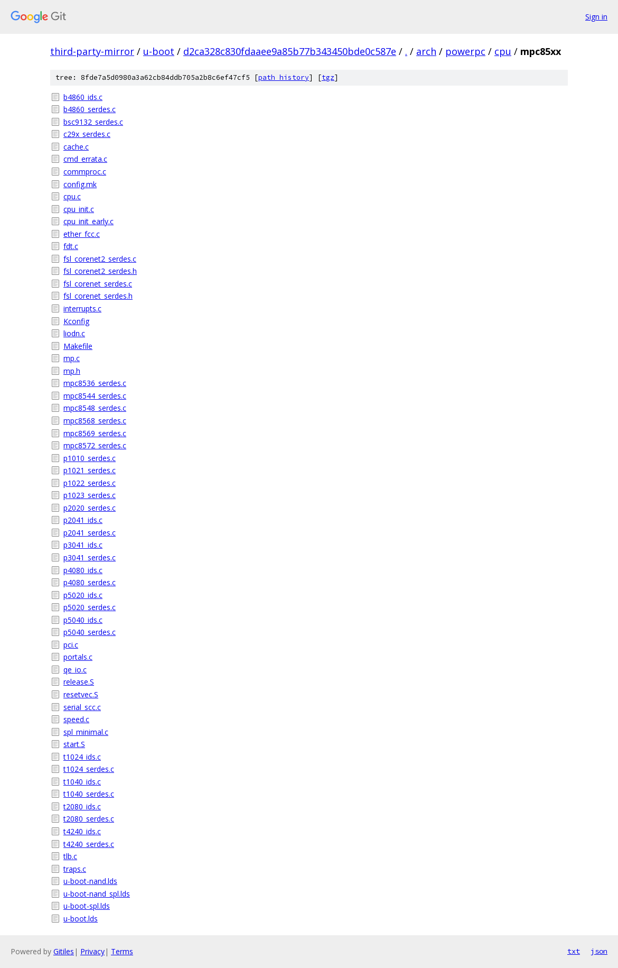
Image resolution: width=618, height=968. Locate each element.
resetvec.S (80, 694)
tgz (328, 77)
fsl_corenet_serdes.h (98, 296)
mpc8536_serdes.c (94, 383)
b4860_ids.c (82, 97)
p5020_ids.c (82, 595)
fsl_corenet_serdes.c (97, 284)
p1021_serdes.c (89, 470)
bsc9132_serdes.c (93, 122)
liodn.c (74, 333)
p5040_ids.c (82, 620)
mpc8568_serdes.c (94, 421)
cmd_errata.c (85, 159)
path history (283, 77)
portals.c (77, 657)
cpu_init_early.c (88, 221)
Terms (122, 951)
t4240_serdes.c (88, 844)
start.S (74, 744)
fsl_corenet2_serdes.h (100, 271)
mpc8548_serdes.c (94, 408)
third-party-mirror (92, 51)
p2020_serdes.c (89, 508)
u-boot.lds (80, 919)
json (599, 951)
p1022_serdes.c (89, 483)
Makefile (77, 346)
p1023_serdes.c (89, 495)
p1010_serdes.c (89, 458)
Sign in (596, 17)
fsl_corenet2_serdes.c (99, 259)
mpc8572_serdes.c (94, 445)
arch (426, 51)
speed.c (76, 719)
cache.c (76, 147)
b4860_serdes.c (89, 109)
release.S (78, 682)
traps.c (74, 869)
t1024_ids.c (82, 757)
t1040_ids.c (82, 782)
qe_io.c (75, 670)
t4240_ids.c (82, 831)
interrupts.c (82, 308)
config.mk (80, 184)
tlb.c (70, 856)
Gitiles (63, 951)
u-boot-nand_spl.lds (96, 894)
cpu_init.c (78, 209)
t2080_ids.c (82, 806)
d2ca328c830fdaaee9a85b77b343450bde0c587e (289, 51)
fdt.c (70, 246)
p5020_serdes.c (89, 607)
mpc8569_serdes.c (94, 433)
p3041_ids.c (82, 545)
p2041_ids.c (82, 520)
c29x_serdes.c (86, 134)
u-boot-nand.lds (90, 881)
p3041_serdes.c (89, 557)
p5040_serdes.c (89, 632)
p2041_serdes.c (89, 533)
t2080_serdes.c (88, 819)
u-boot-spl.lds (86, 906)
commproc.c (84, 172)
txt (573, 951)
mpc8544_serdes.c (94, 396)
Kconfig (76, 321)
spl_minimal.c (85, 732)
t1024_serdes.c (88, 769)
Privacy (92, 951)
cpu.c (72, 196)
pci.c (70, 645)
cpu (502, 51)
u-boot (158, 51)
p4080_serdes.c (89, 582)
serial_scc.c (82, 707)
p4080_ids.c (82, 570)
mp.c (71, 358)
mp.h (71, 371)
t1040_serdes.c (88, 794)
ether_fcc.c (81, 234)
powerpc (465, 51)
